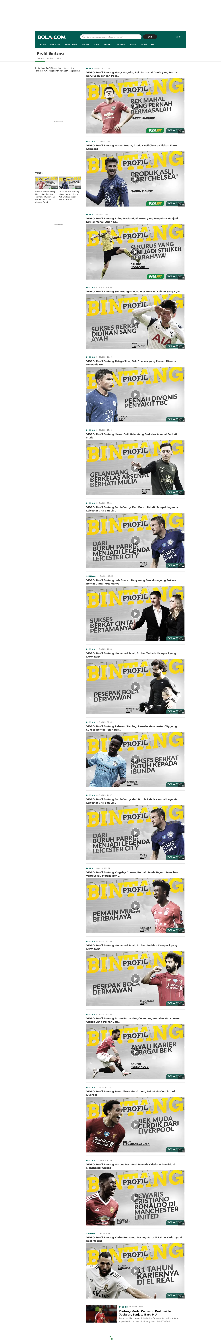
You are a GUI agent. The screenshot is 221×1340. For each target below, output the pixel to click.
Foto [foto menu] (153, 44)
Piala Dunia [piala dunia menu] (71, 44)
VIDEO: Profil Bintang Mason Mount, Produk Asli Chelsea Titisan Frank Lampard (69, 195)
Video (59, 58)
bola (52, 37)
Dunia (89, 68)
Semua (40, 58)
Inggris (90, 141)
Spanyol (91, 576)
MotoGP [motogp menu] (121, 44)
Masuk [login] (177, 37)
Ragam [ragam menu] (133, 44)
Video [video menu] (144, 44)
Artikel (50, 58)
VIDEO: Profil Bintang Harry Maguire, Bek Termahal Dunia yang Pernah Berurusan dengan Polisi (45, 196)
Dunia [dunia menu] (96, 44)
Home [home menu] (43, 44)
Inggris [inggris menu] (85, 44)
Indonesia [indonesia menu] (55, 44)
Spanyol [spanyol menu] (108, 44)
